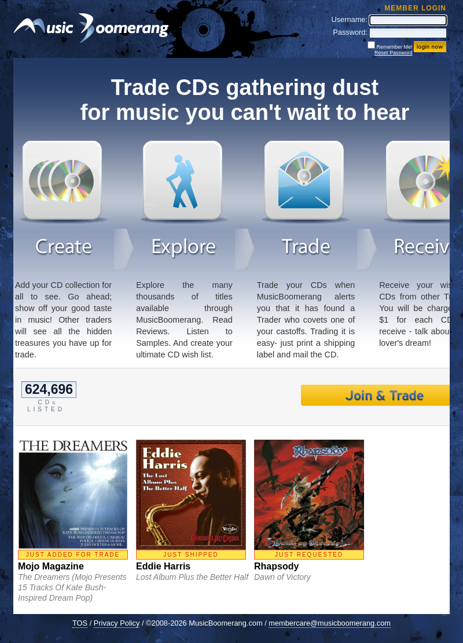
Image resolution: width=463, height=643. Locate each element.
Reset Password (393, 53)
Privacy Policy (117, 623)
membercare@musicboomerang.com (330, 623)
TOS (79, 623)
